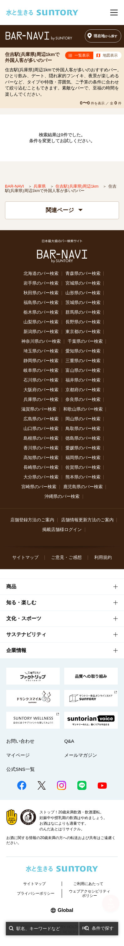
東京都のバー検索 (83, 331)
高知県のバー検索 (41, 457)
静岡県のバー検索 (41, 360)
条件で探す (103, 928)
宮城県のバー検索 (83, 283)
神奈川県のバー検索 (41, 341)
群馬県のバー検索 (83, 312)
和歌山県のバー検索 (83, 409)
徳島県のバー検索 (83, 438)
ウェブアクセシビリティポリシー (89, 893)
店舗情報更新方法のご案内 (87, 520)
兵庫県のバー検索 (41, 399)
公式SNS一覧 (20, 769)
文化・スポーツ (23, 618)
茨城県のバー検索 (83, 302)
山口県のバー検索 (41, 428)
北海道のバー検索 (41, 273)
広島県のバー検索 (41, 419)
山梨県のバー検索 (41, 322)
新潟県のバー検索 (41, 331)
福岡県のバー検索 (83, 457)
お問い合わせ (20, 741)
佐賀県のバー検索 (83, 467)
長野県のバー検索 (83, 322)
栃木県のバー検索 (41, 312)
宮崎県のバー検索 (38, 486)
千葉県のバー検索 (85, 341)
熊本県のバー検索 (83, 477)
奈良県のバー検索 (83, 399)
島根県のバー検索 (41, 438)
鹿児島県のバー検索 (83, 486)
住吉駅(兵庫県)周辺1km (77, 186)
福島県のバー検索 (41, 302)
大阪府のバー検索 (41, 389)
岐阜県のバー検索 (41, 370)
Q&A (69, 741)
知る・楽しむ (21, 602)
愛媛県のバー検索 (83, 448)
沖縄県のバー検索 (62, 496)
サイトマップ (25, 557)
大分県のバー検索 (41, 477)
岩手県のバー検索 (41, 283)
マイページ (18, 755)
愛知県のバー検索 (83, 351)
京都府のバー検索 (83, 389)
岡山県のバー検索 (83, 419)
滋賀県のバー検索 (38, 409)
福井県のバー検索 (83, 380)
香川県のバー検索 (41, 448)
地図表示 (110, 55)
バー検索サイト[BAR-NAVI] (38, 36)
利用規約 (103, 557)
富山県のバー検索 (83, 370)
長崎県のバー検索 (41, 467)
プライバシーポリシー (35, 893)
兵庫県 (40, 186)
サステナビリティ (26, 634)
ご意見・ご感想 (66, 557)
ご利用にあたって (88, 884)
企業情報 (16, 650)
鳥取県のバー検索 (83, 428)
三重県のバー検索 (83, 360)
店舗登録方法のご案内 (32, 520)
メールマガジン (80, 755)
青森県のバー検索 (83, 273)
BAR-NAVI (15, 186)
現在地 (105, 36)
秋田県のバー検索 (41, 293)
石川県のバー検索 (41, 380)
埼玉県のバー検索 (41, 351)
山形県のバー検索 (83, 293)
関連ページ (64, 210)
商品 (11, 586)
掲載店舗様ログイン (62, 529)
